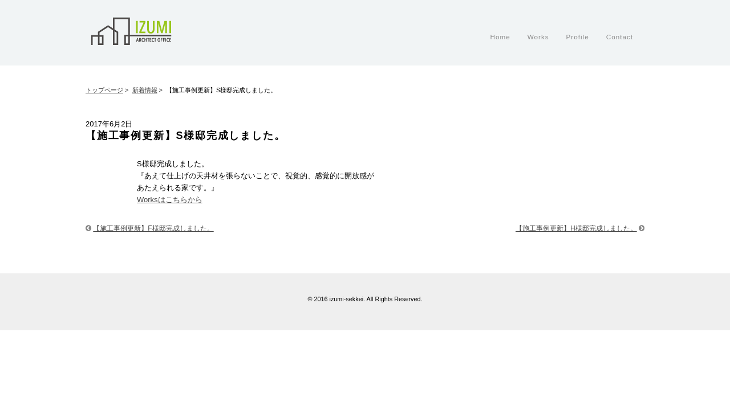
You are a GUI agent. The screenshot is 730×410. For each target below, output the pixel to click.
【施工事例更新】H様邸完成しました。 (576, 228)
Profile (577, 36)
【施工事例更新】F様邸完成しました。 (153, 228)
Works (538, 36)
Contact (619, 36)
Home (500, 36)
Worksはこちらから (169, 199)
